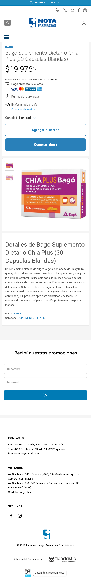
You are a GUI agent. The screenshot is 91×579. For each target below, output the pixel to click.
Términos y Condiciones (60, 545)
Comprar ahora (45, 145)
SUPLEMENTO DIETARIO (32, 317)
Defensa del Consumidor (27, 559)
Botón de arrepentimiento (50, 572)
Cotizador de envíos (23, 109)
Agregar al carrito (45, 130)
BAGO (17, 313)
